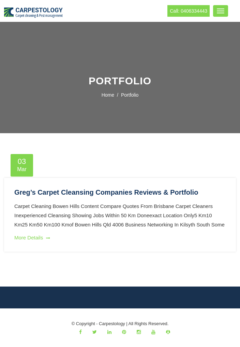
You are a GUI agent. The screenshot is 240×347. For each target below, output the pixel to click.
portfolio (129, 95)
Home (108, 95)
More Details (32, 237)
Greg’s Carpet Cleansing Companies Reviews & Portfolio (106, 192)
